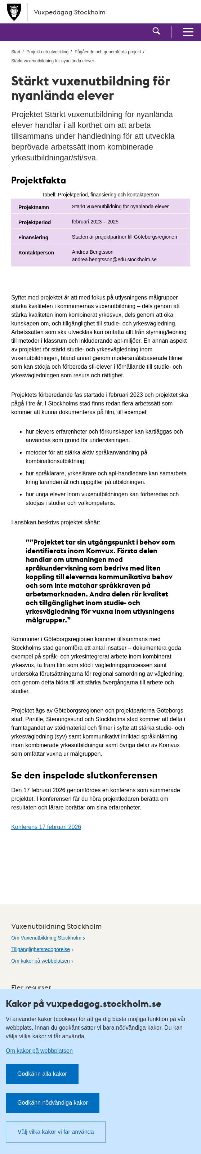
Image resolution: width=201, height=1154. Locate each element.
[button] (156, 32)
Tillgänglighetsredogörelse (40, 949)
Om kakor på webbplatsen (40, 961)
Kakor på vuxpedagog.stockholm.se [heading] (83, 1003)
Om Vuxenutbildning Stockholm (46, 938)
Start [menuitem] (15, 51)
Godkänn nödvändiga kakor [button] (52, 1103)
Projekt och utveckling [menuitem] (47, 51)
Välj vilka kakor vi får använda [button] (56, 1132)
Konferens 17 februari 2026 (46, 827)
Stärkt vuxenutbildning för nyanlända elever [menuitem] (52, 60)
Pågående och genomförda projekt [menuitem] (108, 51)
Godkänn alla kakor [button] (42, 1074)
